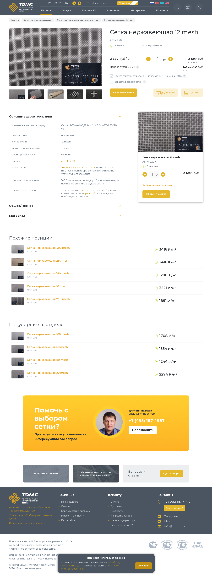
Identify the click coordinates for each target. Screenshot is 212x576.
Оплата (115, 501)
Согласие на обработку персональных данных (31, 517)
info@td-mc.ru (99, 3)
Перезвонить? (128, 3)
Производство (69, 501)
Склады (65, 506)
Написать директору (123, 520)
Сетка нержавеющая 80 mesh (47, 359)
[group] (55, 57)
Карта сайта (68, 520)
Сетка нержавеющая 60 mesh (47, 347)
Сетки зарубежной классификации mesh (78, 20)
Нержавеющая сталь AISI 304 (78, 167)
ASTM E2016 (68, 161)
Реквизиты (117, 511)
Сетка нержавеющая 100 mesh (48, 334)
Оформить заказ (123, 92)
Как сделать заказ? (122, 525)
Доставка (116, 506)
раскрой (90, 193)
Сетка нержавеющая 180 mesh (48, 273)
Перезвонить (142, 430)
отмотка (84, 190)
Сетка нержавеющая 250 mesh (48, 260)
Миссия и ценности (72, 515)
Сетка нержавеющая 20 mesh (47, 372)
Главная (15, 20)
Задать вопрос (171, 473)
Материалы (138, 10)
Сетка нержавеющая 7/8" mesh (48, 299)
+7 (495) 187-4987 (58, 3)
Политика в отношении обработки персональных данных (29, 509)
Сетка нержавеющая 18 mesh (47, 286)
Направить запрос (121, 515)
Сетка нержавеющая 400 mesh (48, 247)
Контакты (162, 10)
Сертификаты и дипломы (75, 511)
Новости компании (46, 473)
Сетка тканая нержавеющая (38, 20)
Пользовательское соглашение (27, 523)
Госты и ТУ (89, 10)
